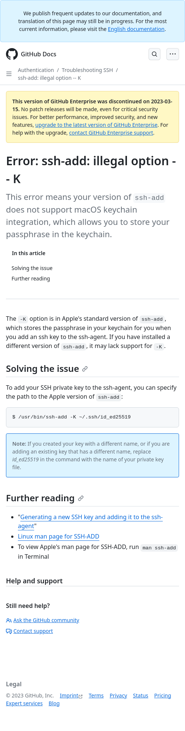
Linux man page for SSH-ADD (58, 536)
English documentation (136, 28)
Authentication (36, 69)
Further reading (45, 498)
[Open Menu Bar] (172, 54)
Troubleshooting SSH (87, 69)
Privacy (118, 695)
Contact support (29, 630)
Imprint (69, 695)
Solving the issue (47, 368)
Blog (54, 703)
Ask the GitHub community (42, 620)
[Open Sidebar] (9, 74)
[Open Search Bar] (154, 54)
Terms (96, 695)
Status (140, 695)
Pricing (162, 695)
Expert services (24, 703)
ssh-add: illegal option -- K (49, 77)
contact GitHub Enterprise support (111, 132)
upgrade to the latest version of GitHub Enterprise (96, 124)
